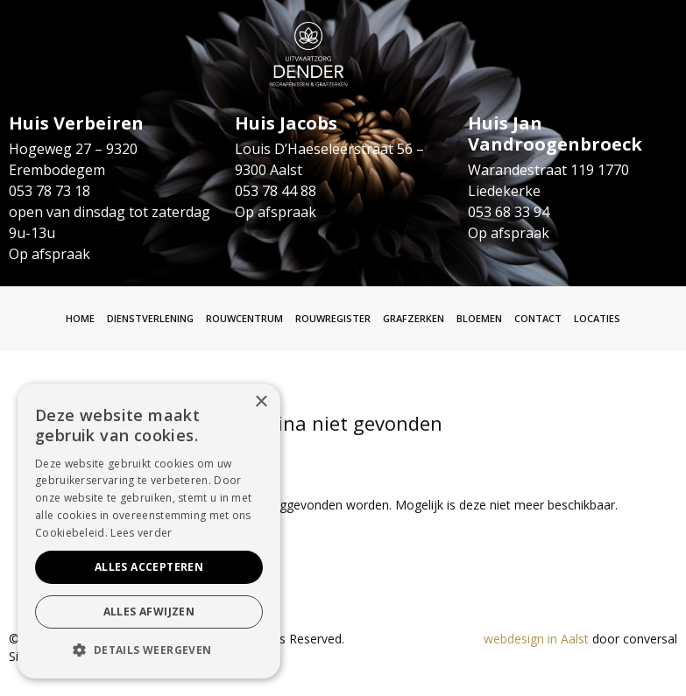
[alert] (149, 530)
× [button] (260, 402)
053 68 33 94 (508, 211)
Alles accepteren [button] (149, 566)
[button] (149, 650)
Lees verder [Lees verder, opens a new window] (141, 532)
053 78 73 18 (49, 190)
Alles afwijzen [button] (149, 611)
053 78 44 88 (275, 190)
